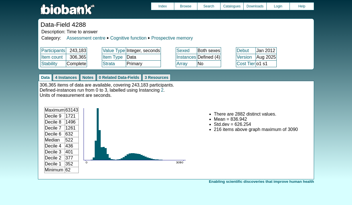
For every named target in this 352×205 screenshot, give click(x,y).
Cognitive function (128, 38)
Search (208, 6)
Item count (52, 57)
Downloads (254, 6)
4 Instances (66, 77)
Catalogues (232, 6)
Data (45, 77)
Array (182, 63)
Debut (243, 50)
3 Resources (156, 77)
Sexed (183, 50)
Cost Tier (246, 63)
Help (302, 6)
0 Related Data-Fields (119, 77)
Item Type (113, 57)
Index (162, 6)
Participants (53, 50)
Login (278, 6)
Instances (186, 57)
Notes (88, 77)
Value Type (114, 50)
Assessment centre (85, 38)
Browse (185, 6)
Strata (109, 63)
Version (244, 57)
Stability (49, 63)
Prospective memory (172, 38)
